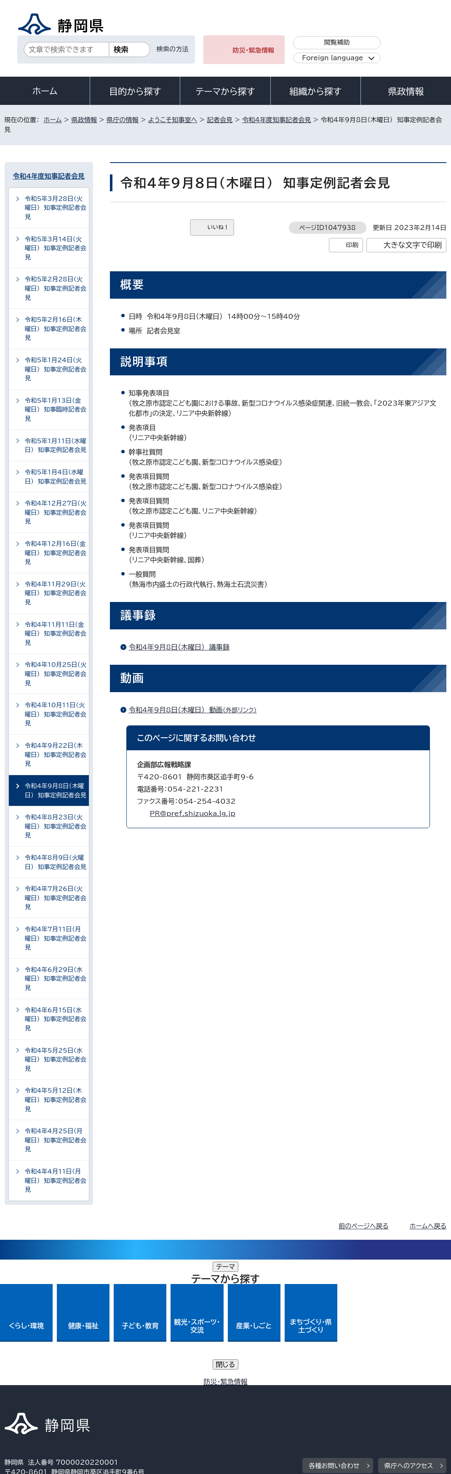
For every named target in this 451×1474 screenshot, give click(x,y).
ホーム (45, 91)
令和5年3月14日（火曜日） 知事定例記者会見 (55, 248)
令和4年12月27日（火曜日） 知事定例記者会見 (55, 512)
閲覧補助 (337, 42)
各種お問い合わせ (334, 1340)
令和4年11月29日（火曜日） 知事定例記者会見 (55, 593)
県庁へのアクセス (408, 1340)
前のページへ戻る (364, 1226)
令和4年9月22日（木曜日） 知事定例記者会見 (55, 754)
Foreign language (332, 58)
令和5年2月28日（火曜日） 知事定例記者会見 (55, 288)
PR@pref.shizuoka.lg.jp (192, 813)
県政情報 (406, 91)
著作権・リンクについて (44, 1392)
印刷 (352, 245)
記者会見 (219, 120)
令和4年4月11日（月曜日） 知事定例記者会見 (55, 1180)
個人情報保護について (138, 1392)
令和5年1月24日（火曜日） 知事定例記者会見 (55, 369)
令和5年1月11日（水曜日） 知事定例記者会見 (55, 445)
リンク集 (23, 1402)
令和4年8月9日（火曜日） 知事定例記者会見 (55, 862)
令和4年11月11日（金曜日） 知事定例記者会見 (55, 633)
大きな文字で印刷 (413, 245)
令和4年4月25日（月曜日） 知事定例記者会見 (55, 1140)
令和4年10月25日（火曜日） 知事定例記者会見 (55, 673)
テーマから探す (225, 91)
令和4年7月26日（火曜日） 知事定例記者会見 (55, 897)
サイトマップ (82, 1402)
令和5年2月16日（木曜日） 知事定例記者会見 (55, 328)
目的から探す (135, 91)
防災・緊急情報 (254, 50)
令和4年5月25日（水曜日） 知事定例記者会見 (55, 1059)
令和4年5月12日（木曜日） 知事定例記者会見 (55, 1099)
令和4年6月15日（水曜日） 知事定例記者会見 (55, 1019)
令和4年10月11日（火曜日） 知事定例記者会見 (55, 714)
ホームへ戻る (428, 1226)
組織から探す (315, 91)
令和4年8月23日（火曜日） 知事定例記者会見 (55, 826)
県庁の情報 (123, 120)
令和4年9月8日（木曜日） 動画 (196, 709)
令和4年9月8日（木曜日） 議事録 (179, 647)
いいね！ (218, 227)
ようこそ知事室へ (172, 120)
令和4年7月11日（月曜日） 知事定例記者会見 (55, 938)
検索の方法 (173, 49)
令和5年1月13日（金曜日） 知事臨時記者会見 (55, 409)
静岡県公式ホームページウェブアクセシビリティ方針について (285, 1392)
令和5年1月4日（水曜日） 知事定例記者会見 (55, 476)
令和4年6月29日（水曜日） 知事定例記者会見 (55, 978)
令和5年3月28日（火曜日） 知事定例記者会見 (55, 207)
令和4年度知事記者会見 (276, 120)
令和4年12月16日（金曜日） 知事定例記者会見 (55, 552)
